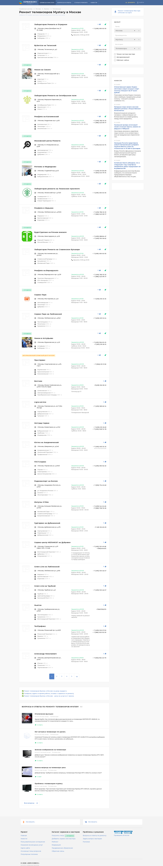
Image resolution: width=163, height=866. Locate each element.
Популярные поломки (29, 854)
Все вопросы (31, 803)
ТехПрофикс (40, 626)
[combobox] (127, 30)
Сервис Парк (40, 295)
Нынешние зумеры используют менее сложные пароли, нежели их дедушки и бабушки (127, 126)
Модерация (56, 845)
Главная (24, 835)
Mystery (48, 9)
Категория (119, 44)
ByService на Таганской (45, 45)
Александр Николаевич (45, 654)
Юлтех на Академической (46, 442)
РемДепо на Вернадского (46, 270)
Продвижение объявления (62, 848)
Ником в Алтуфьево (43, 338)
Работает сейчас (123, 60)
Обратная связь (58, 851)
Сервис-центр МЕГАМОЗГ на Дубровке (52, 542)
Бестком (38, 381)
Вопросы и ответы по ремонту (94, 835)
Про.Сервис (39, 360)
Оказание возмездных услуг (32, 845)
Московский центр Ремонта (47, 141)
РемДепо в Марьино (43, 208)
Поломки (86, 842)
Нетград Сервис (41, 423)
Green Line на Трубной (45, 586)
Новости (94, 2)
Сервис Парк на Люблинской (48, 314)
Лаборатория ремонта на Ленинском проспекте (57, 189)
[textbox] (127, 31)
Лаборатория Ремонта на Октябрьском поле (55, 95)
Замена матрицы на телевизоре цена (50, 767)
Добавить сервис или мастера (63, 838)
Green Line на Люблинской (47, 567)
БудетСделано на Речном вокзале (50, 232)
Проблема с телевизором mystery (48, 783)
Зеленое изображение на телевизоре (50, 750)
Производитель (121, 35)
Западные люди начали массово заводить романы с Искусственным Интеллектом (127, 108)
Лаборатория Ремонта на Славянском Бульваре (57, 249)
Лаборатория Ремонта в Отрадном (50, 24)
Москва (40, 9)
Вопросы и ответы (64, 2)
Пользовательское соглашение (33, 842)
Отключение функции (44, 714)
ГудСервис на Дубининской (47, 523)
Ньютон (37, 605)
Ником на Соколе (42, 70)
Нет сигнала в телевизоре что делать (50, 732)
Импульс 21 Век (41, 502)
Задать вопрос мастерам (92, 838)
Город (117, 26)
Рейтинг (55, 842)
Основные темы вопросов (31, 851)
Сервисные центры (27, 9)
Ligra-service (40, 402)
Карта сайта (25, 848)
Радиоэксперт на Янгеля (46, 481)
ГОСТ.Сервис (40, 462)
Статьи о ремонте (81, 2)
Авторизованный (123, 57)
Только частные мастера (126, 54)
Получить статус (58, 835)
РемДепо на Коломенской (46, 116)
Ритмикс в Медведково (45, 167)
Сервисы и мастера (47, 2)
